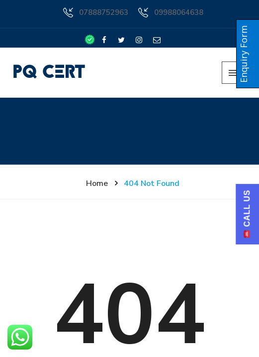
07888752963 (103, 12)
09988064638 (178, 12)
